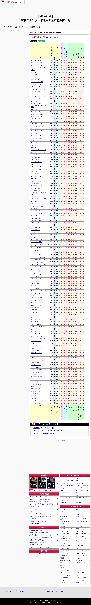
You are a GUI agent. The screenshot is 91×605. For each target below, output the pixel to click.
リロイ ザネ (34, 133)
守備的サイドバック (81, 497)
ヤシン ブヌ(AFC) (36, 247)
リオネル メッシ (35, 101)
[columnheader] (39, 51)
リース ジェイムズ (36, 345)
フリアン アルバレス (36, 269)
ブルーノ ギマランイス (37, 360)
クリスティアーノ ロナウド (38, 239)
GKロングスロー (65, 560)
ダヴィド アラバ (35, 230)
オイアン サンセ (35, 329)
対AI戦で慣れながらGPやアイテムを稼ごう (41, 535)
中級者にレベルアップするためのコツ (40, 542)
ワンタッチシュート (66, 538)
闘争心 (77, 582)
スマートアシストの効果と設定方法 (39, 499)
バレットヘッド (80, 524)
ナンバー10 (79, 488)
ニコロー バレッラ (36, 305)
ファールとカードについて (37, 509)
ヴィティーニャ (35, 321)
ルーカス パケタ (35, 293)
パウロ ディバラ (35, 222)
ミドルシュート (64, 533)
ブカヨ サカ (34, 109)
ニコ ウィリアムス (36, 154)
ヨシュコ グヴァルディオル (38, 259)
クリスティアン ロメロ (37, 372)
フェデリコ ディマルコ (37, 377)
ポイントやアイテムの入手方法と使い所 (40, 537)
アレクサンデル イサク (37, 276)
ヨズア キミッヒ (35, 118)
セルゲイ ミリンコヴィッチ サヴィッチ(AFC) (40, 244)
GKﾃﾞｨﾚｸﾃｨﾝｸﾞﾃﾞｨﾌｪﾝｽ (82, 563)
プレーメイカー (80, 492)
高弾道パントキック (66, 558)
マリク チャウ (35, 393)
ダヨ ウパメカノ (35, 271)
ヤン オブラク (35, 145)
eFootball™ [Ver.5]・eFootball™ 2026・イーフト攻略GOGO (45, 602)
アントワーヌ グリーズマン (38, 96)
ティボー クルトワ (36, 91)
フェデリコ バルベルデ (37, 116)
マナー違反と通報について (37, 523)
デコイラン (79, 478)
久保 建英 (33, 398)
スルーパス (63, 543)
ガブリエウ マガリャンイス (38, 198)
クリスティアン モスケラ (38, 384)
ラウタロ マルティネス (37, 123)
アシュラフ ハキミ (36, 288)
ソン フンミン (35, 93)
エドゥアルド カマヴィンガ (38, 264)
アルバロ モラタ (35, 227)
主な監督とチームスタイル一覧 (43, 428)
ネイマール (34, 147)
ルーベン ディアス (36, 84)
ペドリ (33, 164)
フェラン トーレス (36, 362)
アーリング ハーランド (37, 62)
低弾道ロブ (63, 555)
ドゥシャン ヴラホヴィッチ (38, 369)
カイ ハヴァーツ (35, 283)
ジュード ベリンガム (36, 65)
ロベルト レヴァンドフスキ (38, 150)
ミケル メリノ (35, 208)
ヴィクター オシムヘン (37, 267)
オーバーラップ (80, 500)
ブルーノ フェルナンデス (38, 213)
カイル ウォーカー (36, 312)
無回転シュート (80, 528)
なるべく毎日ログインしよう (37, 540)
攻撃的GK (63, 502)
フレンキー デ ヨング (37, 121)
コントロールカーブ (66, 526)
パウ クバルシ (35, 379)
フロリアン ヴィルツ (36, 162)
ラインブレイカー (65, 478)
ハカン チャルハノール (37, 210)
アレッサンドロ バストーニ (38, 367)
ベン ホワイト (35, 286)
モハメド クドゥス (36, 396)
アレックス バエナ (36, 324)
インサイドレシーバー (82, 485)
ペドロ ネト (34, 357)
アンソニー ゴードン (36, 355)
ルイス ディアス (35, 174)
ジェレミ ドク (35, 343)
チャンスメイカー (81, 483)
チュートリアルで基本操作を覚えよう (40, 532)
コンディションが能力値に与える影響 (40, 516)
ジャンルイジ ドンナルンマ (38, 206)
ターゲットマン (80, 480)
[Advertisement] (45, 8)
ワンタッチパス (80, 541)
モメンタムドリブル (81, 519)
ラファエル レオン (36, 176)
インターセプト (64, 570)
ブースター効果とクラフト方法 (38, 496)
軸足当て (78, 516)
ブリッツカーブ (80, 526)
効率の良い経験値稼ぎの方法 (37, 521)
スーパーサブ (64, 582)
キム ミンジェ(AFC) (36, 242)
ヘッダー (62, 524)
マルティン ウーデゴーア (38, 130)
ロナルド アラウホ (36, 166)
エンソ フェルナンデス (37, 262)
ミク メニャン (35, 215)
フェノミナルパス (81, 553)
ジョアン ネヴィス (36, 381)
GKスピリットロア (65, 565)
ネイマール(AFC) (35, 79)
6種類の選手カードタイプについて (39, 501)
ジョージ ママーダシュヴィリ (39, 152)
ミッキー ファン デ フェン (38, 319)
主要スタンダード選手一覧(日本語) (14, 591)
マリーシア (79, 565)
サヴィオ (33, 317)
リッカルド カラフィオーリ (38, 255)
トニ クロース (35, 232)
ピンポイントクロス (66, 546)
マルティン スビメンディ (38, 336)
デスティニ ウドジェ (36, 389)
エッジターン (79, 514)
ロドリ (33, 70)
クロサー (62, 488)
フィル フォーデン (36, 183)
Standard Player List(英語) (55, 591)
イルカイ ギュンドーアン (38, 142)
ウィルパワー (64, 541)
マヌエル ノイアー (36, 98)
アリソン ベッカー (36, 135)
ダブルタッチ (79, 509)
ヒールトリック (80, 536)
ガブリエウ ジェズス (36, 298)
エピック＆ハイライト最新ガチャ (42, 484)
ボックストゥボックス (82, 490)
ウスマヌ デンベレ (36, 201)
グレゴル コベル (35, 157)
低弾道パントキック (81, 555)
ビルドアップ (64, 500)
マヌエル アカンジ (36, 203)
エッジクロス (79, 546)
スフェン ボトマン (36, 348)
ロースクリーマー (81, 533)
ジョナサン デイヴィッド (38, 350)
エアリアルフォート (81, 577)
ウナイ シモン (35, 302)
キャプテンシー (64, 580)
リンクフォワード (65, 483)
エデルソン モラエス (36, 225)
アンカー (62, 495)
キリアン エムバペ (36, 72)
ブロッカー (79, 570)
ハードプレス (64, 492)
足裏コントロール (65, 519)
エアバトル (63, 572)
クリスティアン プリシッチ (38, 290)
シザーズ (62, 509)
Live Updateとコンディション (37, 514)
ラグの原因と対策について (37, 506)
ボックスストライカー (66, 480)
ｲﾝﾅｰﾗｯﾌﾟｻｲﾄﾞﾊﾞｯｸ (65, 497)
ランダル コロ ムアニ (37, 274)
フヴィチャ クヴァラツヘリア (39, 169)
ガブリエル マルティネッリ (38, 257)
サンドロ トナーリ (36, 400)
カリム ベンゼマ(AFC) (37, 82)
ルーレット (79, 511)
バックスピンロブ (81, 543)
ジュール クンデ (35, 295)
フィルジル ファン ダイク (38, 89)
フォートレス (79, 575)
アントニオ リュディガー (38, 126)
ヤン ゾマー (34, 234)
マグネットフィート (81, 521)
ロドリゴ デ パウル (36, 218)
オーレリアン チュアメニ (38, 114)
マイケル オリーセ (36, 341)
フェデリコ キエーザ (36, 186)
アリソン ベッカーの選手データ (43, 433)
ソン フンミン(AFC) (36, 103)
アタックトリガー (81, 580)
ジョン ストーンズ (36, 220)
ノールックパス (64, 550)
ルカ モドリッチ (35, 237)
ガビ (32, 314)
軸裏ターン (63, 516)
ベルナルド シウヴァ (36, 128)
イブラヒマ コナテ (36, 279)
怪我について (33, 511)
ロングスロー (79, 558)
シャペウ (62, 514)
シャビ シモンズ (35, 391)
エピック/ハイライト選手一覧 (37, 554)
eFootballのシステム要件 (36, 530)
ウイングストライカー (66, 485)
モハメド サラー (35, 74)
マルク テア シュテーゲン (38, 138)
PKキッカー (79, 560)
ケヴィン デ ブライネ (37, 60)
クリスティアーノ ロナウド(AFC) (38, 106)
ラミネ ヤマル (35, 250)
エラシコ (62, 511)
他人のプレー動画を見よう (37, 545)
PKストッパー (64, 563)
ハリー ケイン (35, 77)
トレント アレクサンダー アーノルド (40, 193)
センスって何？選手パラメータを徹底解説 (41, 504)
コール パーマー (35, 252)
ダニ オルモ (34, 374)
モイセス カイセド (36, 386)
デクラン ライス (35, 86)
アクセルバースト (65, 521)
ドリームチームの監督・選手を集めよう (40, 547)
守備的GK (78, 502)
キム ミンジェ (35, 171)
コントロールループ (66, 528)
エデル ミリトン (35, 190)
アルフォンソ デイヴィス (38, 338)
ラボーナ (78, 548)
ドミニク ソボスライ (36, 333)
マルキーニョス (35, 140)
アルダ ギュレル (35, 403)
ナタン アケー (35, 307)
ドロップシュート (65, 531)
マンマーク (63, 568)
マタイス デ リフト (36, 188)
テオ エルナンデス (36, 196)
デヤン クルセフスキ (36, 353)
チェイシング (79, 568)
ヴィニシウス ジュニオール (38, 67)
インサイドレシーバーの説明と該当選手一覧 (47, 431)
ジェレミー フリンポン (37, 326)
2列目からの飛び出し (66, 490)
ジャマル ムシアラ (36, 159)
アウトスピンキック (66, 548)
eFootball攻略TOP (6, 27)
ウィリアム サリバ (36, 111)
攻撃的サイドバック (81, 495)
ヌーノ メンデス (35, 331)
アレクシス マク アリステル (39, 181)
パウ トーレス (35, 281)
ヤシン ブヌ (34, 309)
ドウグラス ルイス (36, 365)
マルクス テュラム (36, 300)
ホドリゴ (33, 178)
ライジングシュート (81, 531)
